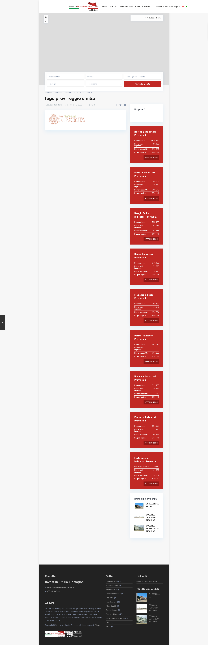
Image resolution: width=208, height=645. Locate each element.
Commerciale (111, 581)
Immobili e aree (102, 6)
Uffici (108, 622)
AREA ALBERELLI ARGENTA (61, 92)
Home (80, 6)
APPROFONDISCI (151, 157)
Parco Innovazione (113, 594)
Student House (112, 614)
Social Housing (112, 585)
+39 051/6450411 (54, 591)
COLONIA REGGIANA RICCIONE (151, 517)
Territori (89, 6)
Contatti (122, 6)
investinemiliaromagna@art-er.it (60, 587)
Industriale (110, 589)
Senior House (111, 610)
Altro (108, 626)
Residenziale (111, 602)
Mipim (113, 6)
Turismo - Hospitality (115, 618)
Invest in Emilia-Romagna (143, 6)
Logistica (109, 598)
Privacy (97, 625)
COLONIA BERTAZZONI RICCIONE (152, 528)
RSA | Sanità (111, 606)
